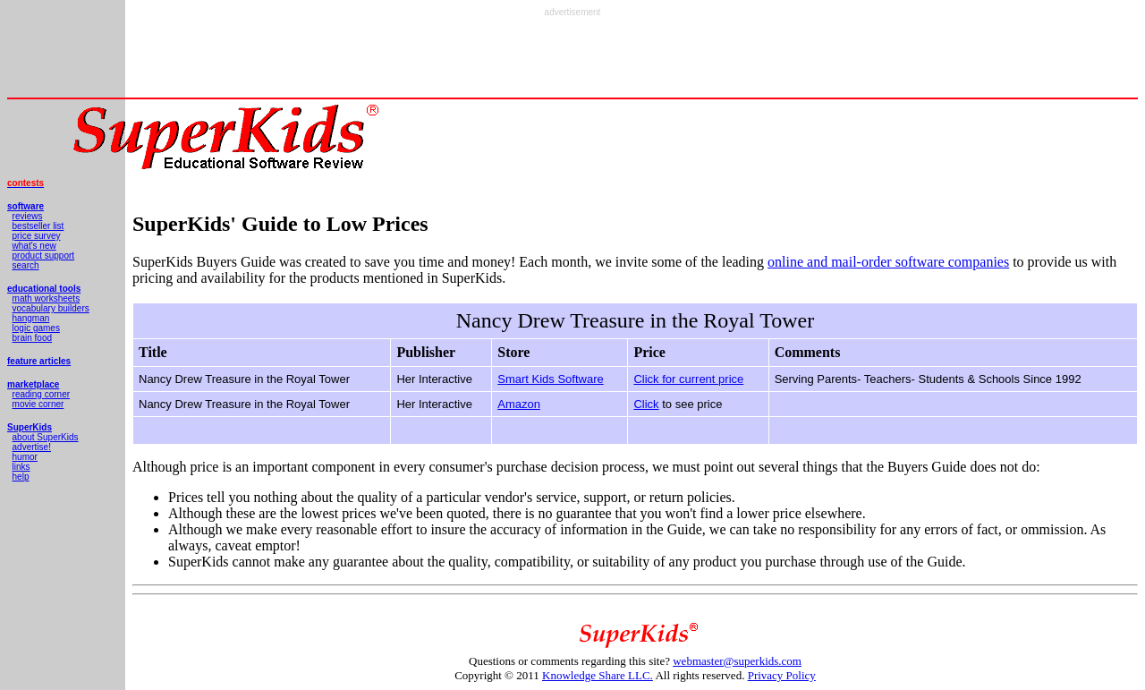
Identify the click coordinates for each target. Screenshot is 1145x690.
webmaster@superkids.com (737, 661)
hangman (31, 318)
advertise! (32, 447)
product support (44, 255)
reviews (28, 216)
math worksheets (47, 298)
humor (25, 457)
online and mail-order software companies (888, 261)
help (21, 476)
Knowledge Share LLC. (597, 675)
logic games (36, 328)
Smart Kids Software (550, 379)
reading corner (41, 394)
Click (645, 404)
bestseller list (38, 226)
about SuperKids (46, 437)
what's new (34, 246)
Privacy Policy (782, 675)
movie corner (38, 404)
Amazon (518, 404)
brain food (32, 338)
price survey (37, 236)
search (26, 265)
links (21, 467)
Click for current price (688, 379)
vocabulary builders (51, 308)
